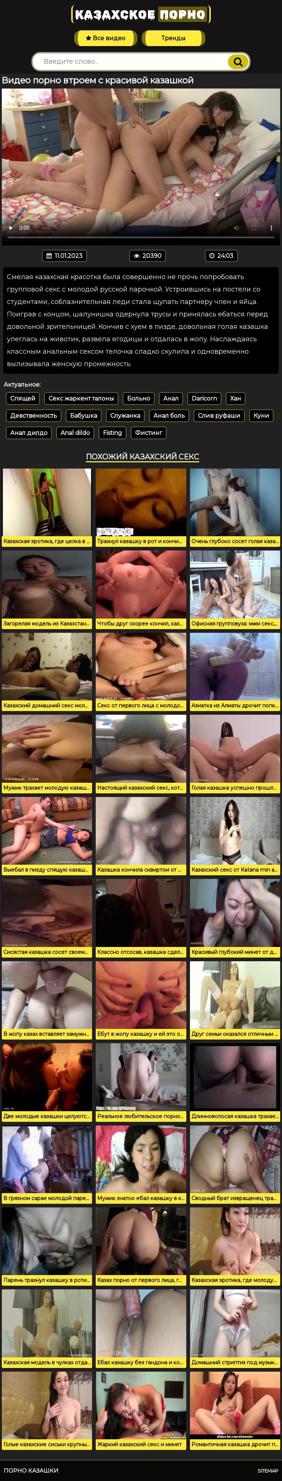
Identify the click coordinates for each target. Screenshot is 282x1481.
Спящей (22, 398)
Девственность (33, 415)
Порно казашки (31, 1470)
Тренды (173, 38)
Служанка (125, 415)
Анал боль (169, 415)
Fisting (112, 432)
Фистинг (148, 432)
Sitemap (268, 1471)
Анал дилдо (28, 432)
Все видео (105, 38)
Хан (235, 398)
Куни (261, 415)
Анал (171, 398)
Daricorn (204, 398)
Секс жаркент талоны (81, 398)
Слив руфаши (219, 415)
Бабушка (83, 415)
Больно (138, 398)
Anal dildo (75, 432)
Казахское (141, 14)
